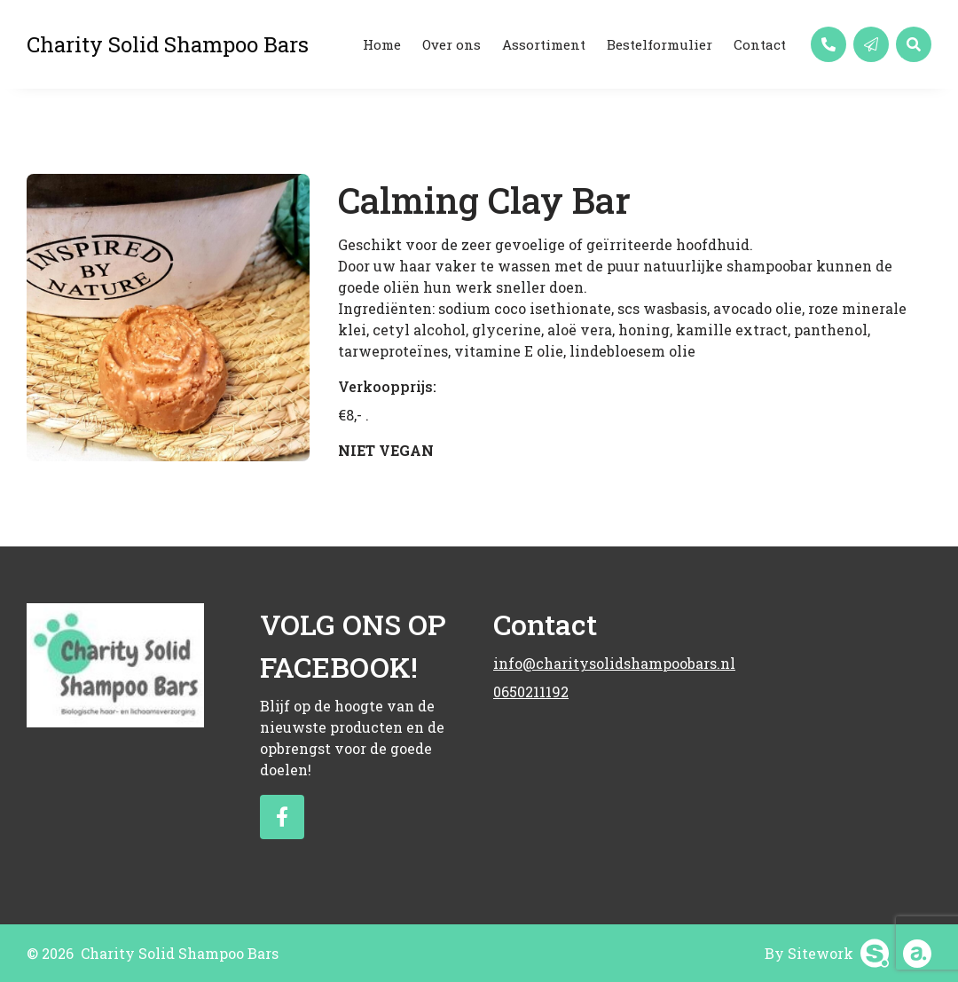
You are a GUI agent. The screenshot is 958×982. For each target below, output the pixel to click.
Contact (760, 44)
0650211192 (531, 691)
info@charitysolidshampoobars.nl (595, 663)
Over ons (451, 44)
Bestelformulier (659, 44)
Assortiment (543, 44)
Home (382, 44)
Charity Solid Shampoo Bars (168, 44)
